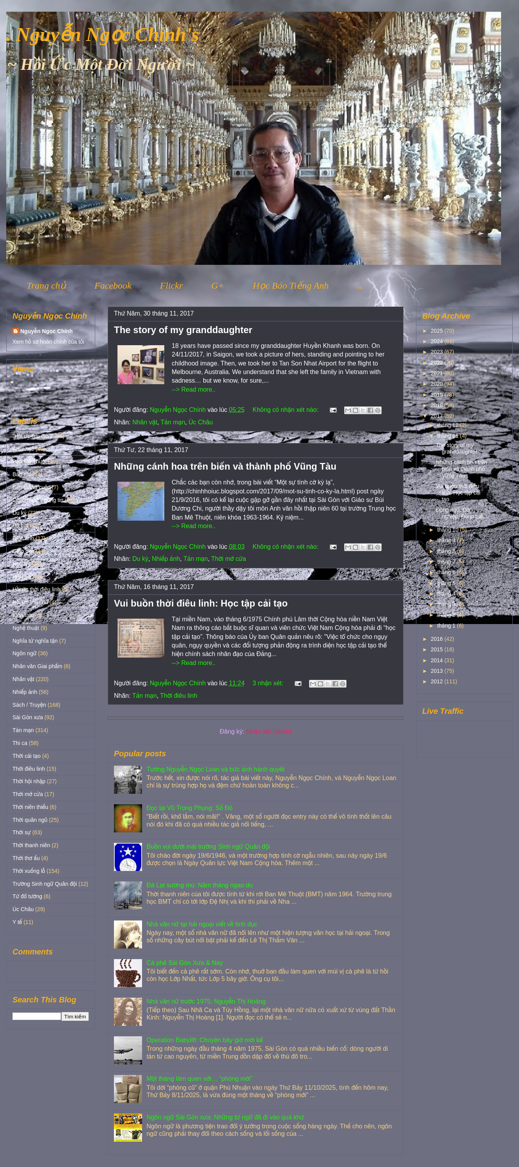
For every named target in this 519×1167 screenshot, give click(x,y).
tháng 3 (447, 604)
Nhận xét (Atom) (268, 731)
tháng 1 (447, 626)
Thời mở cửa (228, 558)
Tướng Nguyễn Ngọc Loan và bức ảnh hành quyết (215, 769)
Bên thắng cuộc (31, 487)
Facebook (113, 285)
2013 (437, 671)
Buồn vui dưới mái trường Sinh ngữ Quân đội (208, 846)
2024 (437, 341)
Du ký (140, 558)
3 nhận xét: (268, 683)
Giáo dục (23, 551)
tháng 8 (447, 551)
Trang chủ (46, 285)
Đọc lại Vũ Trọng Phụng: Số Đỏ (189, 808)
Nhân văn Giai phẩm (37, 666)
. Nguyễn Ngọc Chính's (102, 34)
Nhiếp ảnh (166, 558)
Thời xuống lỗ (28, 871)
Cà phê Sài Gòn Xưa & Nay (184, 962)
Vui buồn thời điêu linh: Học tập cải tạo (201, 603)
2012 (437, 681)
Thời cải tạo (26, 756)
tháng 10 (448, 530)
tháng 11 (448, 436)
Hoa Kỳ (21, 564)
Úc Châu (200, 422)
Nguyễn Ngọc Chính (46, 331)
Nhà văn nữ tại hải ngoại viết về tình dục (201, 924)
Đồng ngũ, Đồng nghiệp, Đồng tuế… (462, 513)
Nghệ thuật (25, 628)
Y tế (17, 922)
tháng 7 (447, 562)
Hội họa (21, 577)
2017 (437, 416)
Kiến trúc (23, 615)
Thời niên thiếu (30, 807)
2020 (437, 384)
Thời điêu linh (178, 695)
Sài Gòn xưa (27, 717)
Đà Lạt (20, 525)
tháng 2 (447, 615)
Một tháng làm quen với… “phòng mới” (199, 1078)
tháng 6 (447, 572)
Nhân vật (144, 422)
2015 (437, 649)
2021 (437, 373)
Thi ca (19, 743)
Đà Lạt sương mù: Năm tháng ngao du (199, 885)
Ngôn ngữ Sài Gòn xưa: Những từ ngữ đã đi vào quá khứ (225, 1117)
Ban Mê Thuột (29, 461)
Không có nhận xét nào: (286, 409)
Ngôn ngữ (24, 653)
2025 (437, 331)
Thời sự (21, 832)
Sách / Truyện (29, 705)
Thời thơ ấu (26, 858)
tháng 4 (447, 594)
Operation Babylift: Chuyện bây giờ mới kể (204, 1040)
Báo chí (21, 474)
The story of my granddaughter (183, 330)
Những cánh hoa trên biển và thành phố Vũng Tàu (225, 466)
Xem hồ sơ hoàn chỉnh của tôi (48, 342)
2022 (437, 363)
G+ (217, 285)
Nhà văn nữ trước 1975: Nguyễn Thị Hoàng (206, 1001)
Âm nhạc (23, 449)
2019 (437, 395)
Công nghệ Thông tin (37, 500)
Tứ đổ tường (27, 896)
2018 (437, 405)
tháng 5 (447, 583)
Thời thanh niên (31, 845)
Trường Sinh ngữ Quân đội (44, 884)
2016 (437, 639)
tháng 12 (448, 425)
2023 (437, 352)
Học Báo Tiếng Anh (291, 285)
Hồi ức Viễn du (30, 602)
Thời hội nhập (28, 781)
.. (359, 285)
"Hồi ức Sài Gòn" (32, 436)
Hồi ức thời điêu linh (36, 589)
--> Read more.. (193, 389)
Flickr (171, 285)
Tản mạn (173, 422)
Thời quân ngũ (30, 820)
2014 (437, 660)
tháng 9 (447, 540)
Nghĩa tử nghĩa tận (35, 641)
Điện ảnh (23, 538)
